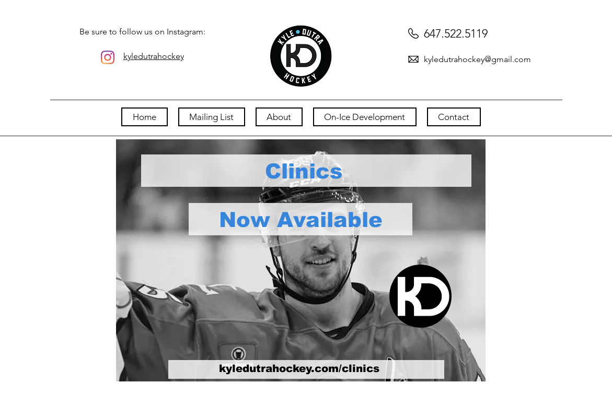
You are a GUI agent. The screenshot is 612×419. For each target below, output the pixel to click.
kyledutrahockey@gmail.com (477, 59)
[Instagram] (107, 57)
